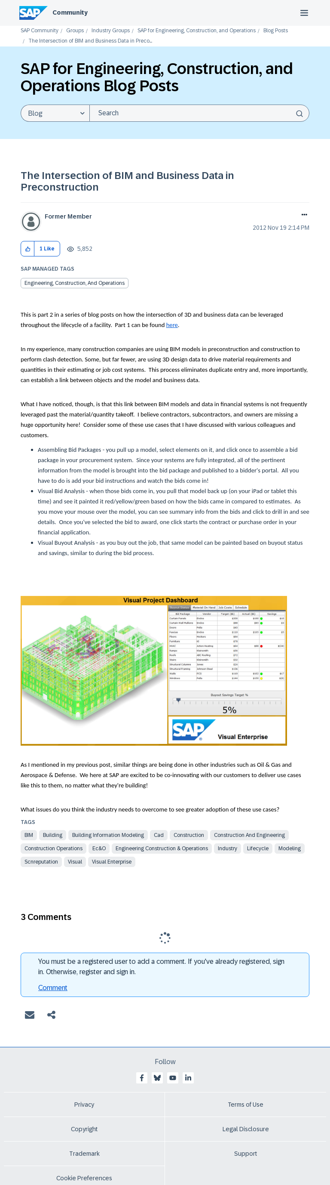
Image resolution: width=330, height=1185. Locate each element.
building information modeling (108, 835)
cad (159, 835)
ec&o (99, 849)
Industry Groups (111, 31)
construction (189, 835)
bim (28, 835)
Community (70, 12)
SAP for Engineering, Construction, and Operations (197, 31)
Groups (75, 31)
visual (75, 862)
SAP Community (39, 31)
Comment (52, 987)
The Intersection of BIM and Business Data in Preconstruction (127, 181)
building (52, 835)
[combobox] (199, 113)
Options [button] (302, 215)
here (172, 325)
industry (227, 849)
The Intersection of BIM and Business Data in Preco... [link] (90, 41)
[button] (27, 248)
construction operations (53, 849)
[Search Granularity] (55, 113)
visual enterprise (111, 862)
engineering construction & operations (162, 849)
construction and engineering (249, 835)
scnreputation (41, 862)
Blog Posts (275, 31)
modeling (289, 849)
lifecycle (258, 849)
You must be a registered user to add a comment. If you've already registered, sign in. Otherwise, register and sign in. (161, 966)
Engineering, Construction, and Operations (74, 283)
